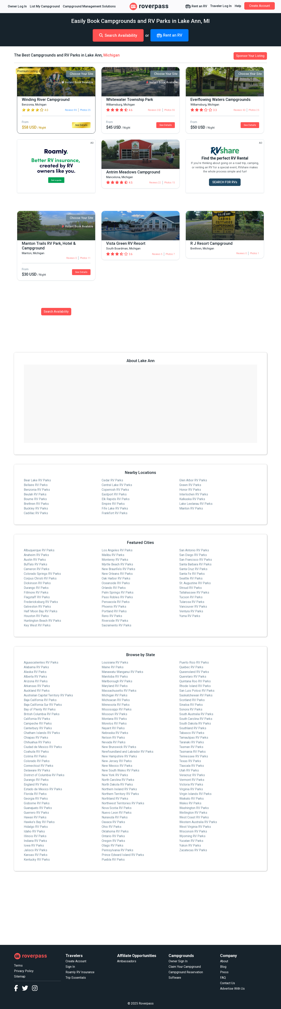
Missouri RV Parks (114, 714)
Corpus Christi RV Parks (40, 578)
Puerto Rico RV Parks (194, 662)
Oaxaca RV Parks (113, 822)
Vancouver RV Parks (193, 606)
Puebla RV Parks (113, 859)
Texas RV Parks (190, 761)
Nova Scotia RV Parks (117, 808)
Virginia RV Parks (191, 789)
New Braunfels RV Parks (118, 569)
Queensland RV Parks (194, 672)
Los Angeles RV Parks (117, 550)
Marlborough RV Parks (117, 681)
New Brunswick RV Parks (119, 747)
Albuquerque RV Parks (39, 550)
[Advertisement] (131, 908)
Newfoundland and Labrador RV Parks (127, 751)
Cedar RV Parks (112, 480)
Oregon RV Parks (113, 841)
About (224, 961)
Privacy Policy (24, 971)
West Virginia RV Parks (195, 827)
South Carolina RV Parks (195, 719)
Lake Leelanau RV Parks (196, 504)
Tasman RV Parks (191, 747)
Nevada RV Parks (113, 742)
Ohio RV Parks (111, 827)
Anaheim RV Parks (36, 555)
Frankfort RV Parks (114, 513)
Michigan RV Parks (114, 695)
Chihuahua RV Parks (37, 742)
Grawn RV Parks (190, 485)
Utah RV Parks (189, 770)
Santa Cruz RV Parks (193, 569)
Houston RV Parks (36, 616)
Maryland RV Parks (115, 686)
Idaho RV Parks (34, 831)
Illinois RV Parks (35, 836)
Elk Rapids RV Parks (116, 499)
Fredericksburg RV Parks (41, 602)
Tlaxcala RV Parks (191, 766)
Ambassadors (126, 961)
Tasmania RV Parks (192, 751)
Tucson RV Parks (191, 597)
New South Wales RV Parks (120, 770)
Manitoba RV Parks (115, 676)
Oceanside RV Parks (116, 583)
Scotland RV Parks (192, 700)
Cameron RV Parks (36, 569)
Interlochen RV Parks (193, 494)
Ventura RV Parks (191, 611)
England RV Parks (36, 784)
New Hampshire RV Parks (119, 756)
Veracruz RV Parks (192, 775)
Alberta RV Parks (35, 676)
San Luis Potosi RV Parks (196, 690)
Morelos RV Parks (114, 723)
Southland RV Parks (192, 728)
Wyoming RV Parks (192, 836)
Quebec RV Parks (191, 667)
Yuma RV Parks (189, 616)
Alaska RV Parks (35, 672)
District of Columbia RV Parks (44, 775)
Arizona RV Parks (36, 681)
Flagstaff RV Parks (37, 597)
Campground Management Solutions (89, 6)
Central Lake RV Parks (117, 485)
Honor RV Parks (190, 489)
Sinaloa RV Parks (191, 705)
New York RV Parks (115, 775)
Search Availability (118, 35)
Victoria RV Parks (191, 784)
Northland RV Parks (115, 798)
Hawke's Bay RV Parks (39, 822)
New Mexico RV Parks (117, 766)
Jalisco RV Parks (35, 850)
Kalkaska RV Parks (192, 499)
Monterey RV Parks (115, 559)
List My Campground (45, 6)
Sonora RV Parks (190, 709)
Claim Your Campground (185, 967)
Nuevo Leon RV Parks (117, 812)
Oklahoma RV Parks (115, 831)
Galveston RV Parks (37, 606)
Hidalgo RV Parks (36, 827)
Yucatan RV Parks (191, 841)
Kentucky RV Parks (37, 859)
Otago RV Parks (112, 845)
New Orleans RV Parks (117, 574)
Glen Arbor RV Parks (193, 480)
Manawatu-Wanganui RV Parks (122, 672)
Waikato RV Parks (191, 798)
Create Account (259, 6)
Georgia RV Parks (36, 798)
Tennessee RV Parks (193, 756)
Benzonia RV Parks (37, 489)
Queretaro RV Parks (192, 676)
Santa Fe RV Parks (192, 574)
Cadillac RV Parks (36, 513)
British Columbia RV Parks (42, 714)
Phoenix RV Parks (114, 606)
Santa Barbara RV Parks (195, 564)
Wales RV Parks (190, 803)
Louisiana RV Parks (115, 662)
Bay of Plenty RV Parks (40, 709)
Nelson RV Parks (113, 737)
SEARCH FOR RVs (224, 182)
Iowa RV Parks (34, 845)
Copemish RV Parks (115, 489)
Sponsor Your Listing (250, 56)
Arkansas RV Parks (37, 686)
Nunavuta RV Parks (115, 817)
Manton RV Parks (191, 508)
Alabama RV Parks (36, 667)
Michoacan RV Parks (116, 700)
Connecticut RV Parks (38, 766)
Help (238, 6)
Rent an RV (196, 6)
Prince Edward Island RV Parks (123, 855)
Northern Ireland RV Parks (119, 789)
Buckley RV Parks (36, 508)
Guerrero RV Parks (36, 812)
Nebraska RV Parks (115, 733)
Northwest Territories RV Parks (123, 803)
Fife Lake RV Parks (115, 508)
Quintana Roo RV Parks (195, 681)
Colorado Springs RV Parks (42, 574)
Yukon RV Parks (190, 845)
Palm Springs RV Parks (117, 592)
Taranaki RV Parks (191, 742)
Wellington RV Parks (193, 812)
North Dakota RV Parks (117, 784)
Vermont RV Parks (191, 780)
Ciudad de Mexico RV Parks (43, 747)
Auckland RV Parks (37, 690)
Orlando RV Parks (114, 588)
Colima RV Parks (35, 756)
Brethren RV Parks (36, 504)
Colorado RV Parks (37, 761)
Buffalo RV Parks (35, 564)
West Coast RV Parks (194, 817)
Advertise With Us (232, 988)
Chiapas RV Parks (36, 737)
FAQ (223, 977)
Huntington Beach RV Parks (42, 620)
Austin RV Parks (35, 559)
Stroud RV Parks (190, 588)
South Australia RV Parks (196, 714)
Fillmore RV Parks (36, 592)
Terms (18, 965)
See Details (81, 125)
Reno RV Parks (112, 616)
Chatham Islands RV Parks (42, 733)
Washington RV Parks (194, 808)
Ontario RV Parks (113, 836)
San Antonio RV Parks (194, 550)
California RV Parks (37, 719)
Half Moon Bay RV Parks (40, 611)
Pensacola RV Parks (116, 602)
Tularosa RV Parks (191, 602)
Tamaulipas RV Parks (193, 737)
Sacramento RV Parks (116, 625)
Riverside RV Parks (115, 620)
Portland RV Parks (114, 611)
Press (224, 972)
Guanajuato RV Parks (38, 808)
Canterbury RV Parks (38, 728)
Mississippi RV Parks (117, 709)
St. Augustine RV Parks (195, 583)
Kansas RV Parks (35, 855)
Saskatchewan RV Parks (196, 695)
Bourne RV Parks (35, 499)
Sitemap (19, 976)
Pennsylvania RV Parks (117, 850)
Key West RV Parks (37, 625)
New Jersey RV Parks (117, 761)
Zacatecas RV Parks (193, 850)
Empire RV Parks (113, 504)
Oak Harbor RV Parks (116, 578)
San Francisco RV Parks (195, 559)
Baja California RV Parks (40, 700)
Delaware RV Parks (37, 770)
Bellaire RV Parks (36, 485)
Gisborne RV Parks (37, 803)
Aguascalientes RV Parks (41, 662)
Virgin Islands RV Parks (195, 794)
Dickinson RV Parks (37, 583)
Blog (223, 967)
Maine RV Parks (113, 667)
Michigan (111, 55)
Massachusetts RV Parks (119, 690)
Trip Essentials (76, 977)
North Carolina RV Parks (118, 780)
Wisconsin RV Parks (193, 831)
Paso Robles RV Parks (117, 597)
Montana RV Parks (114, 719)
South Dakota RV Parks (195, 723)
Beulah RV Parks (35, 494)
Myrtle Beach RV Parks (117, 564)
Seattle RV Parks (191, 578)
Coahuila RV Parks (36, 751)
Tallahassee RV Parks (194, 592)
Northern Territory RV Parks (120, 794)
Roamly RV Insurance (80, 972)
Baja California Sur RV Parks (43, 705)
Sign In (70, 967)
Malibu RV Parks (113, 555)
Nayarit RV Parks (113, 728)
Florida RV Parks (35, 794)
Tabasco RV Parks (191, 733)
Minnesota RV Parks (116, 705)
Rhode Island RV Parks (195, 686)
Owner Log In (17, 6)
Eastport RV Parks (114, 494)
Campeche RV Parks (38, 723)
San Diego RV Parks (193, 555)
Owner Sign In (178, 961)
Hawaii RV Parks (35, 817)
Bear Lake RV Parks (37, 480)
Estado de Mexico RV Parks (43, 789)
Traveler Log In (221, 6)
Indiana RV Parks (35, 841)
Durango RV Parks (36, 588)
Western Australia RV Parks (198, 822)
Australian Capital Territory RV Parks (48, 695)
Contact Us (227, 983)
